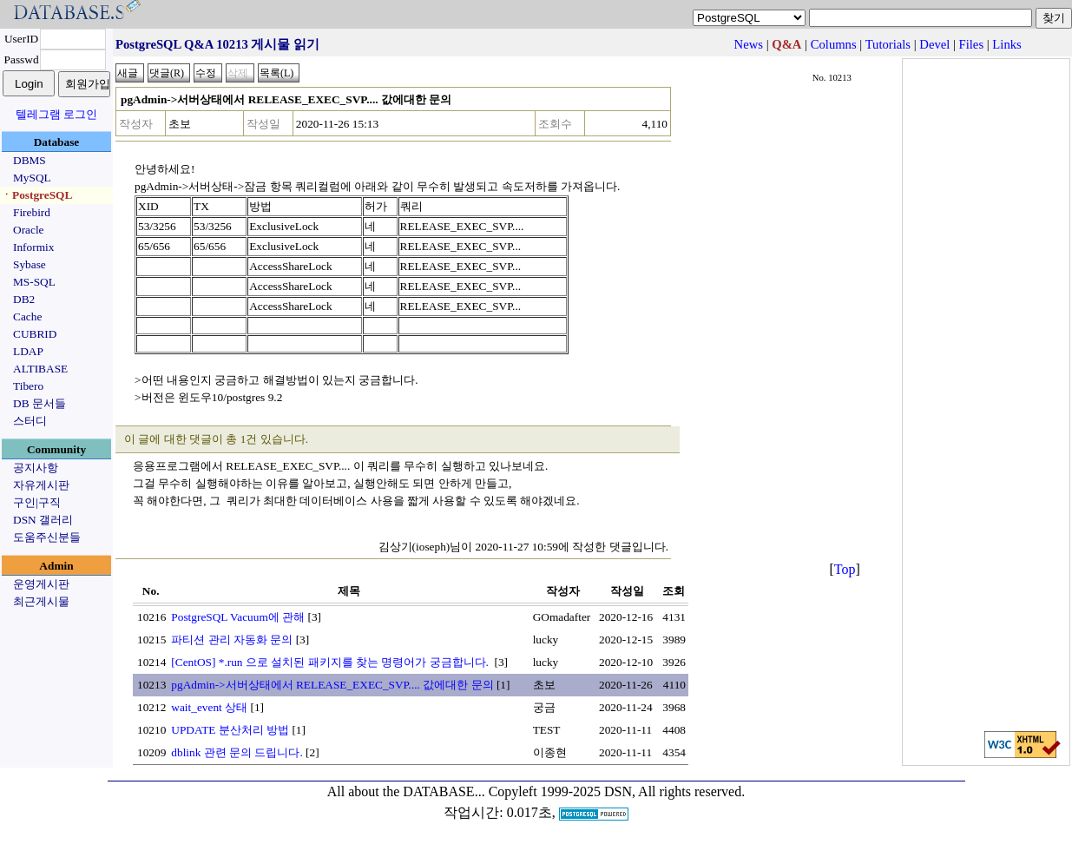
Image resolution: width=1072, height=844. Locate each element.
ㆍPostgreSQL (36, 194)
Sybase (29, 264)
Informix (33, 247)
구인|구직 (37, 502)
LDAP (28, 351)
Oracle (28, 229)
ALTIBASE (40, 368)
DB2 (24, 299)
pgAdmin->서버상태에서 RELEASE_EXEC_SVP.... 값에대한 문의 (332, 684)
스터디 (30, 420)
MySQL (32, 177)
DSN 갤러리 (43, 519)
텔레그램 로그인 (56, 114)
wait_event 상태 (209, 707)
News (748, 44)
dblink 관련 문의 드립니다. (236, 752)
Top (845, 569)
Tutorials (888, 44)
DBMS (29, 160)
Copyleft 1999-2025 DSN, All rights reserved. (617, 791)
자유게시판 (41, 484)
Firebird (31, 212)
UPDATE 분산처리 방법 (230, 729)
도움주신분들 (47, 537)
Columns (834, 44)
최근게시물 (41, 601)
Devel (934, 44)
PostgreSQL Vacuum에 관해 (238, 616)
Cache (27, 316)
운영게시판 (41, 583)
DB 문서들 (39, 403)
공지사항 (35, 467)
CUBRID (34, 333)
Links (1006, 44)
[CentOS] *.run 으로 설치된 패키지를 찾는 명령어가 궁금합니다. (331, 662)
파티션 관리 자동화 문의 (232, 639)
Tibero (28, 385)
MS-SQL (34, 281)
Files (971, 44)
